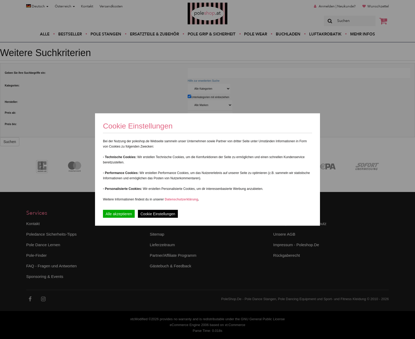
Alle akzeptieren (119, 214)
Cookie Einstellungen (158, 214)
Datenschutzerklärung (181, 199)
